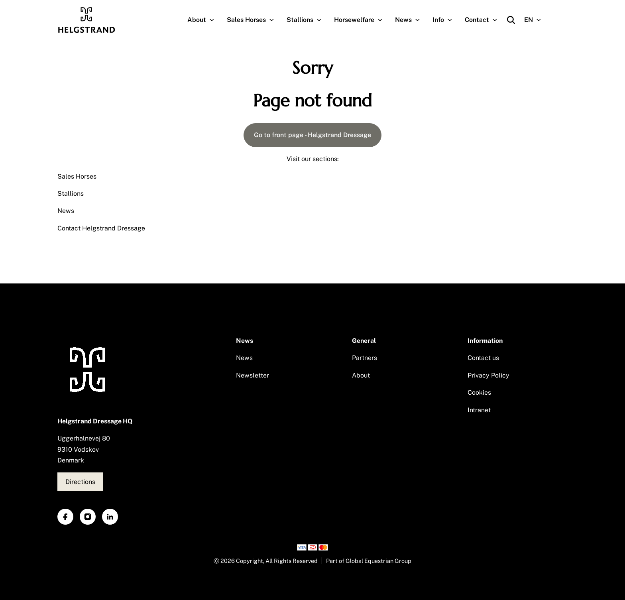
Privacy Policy (488, 375)
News (410, 20)
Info (445, 20)
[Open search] (511, 20)
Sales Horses (254, 20)
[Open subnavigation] (213, 20)
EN (536, 20)
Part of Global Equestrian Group (368, 560)
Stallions (307, 20)
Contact (484, 20)
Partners (364, 358)
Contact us (483, 358)
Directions (80, 482)
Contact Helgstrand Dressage (101, 228)
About (204, 20)
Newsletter (252, 375)
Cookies (479, 392)
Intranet (479, 410)
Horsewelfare (361, 20)
